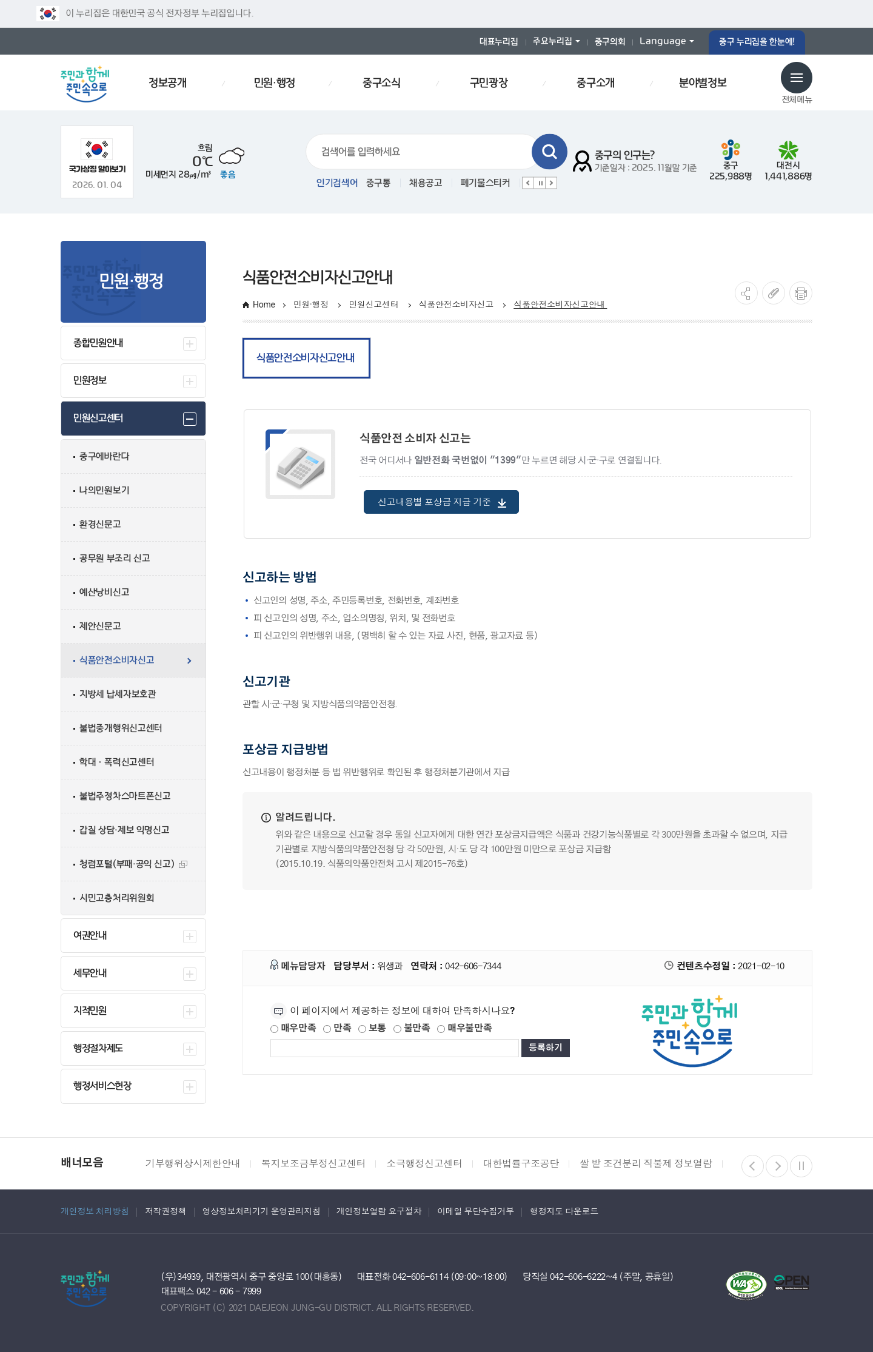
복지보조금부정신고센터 (313, 1163)
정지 (540, 183)
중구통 (378, 183)
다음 (551, 183)
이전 (528, 183)
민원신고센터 (375, 304)
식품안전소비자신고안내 (560, 304)
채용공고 (426, 183)
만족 (337, 1023)
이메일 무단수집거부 (475, 1211)
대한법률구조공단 (521, 1163)
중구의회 (610, 42)
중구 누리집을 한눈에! (757, 42)
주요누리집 (552, 41)
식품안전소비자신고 (457, 304)
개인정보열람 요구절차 (378, 1211)
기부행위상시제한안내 (193, 1163)
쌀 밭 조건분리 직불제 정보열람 (646, 1163)
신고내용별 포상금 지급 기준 (442, 497)
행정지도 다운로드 (564, 1211)
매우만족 (293, 1023)
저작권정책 (166, 1211)
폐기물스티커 (485, 183)
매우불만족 (464, 1023)
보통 (372, 1023)
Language (663, 41)
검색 (549, 152)
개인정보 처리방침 (95, 1211)
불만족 (411, 1023)
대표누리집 (499, 42)
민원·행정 (311, 304)
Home (264, 304)
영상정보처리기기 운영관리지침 (261, 1211)
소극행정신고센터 (424, 1163)
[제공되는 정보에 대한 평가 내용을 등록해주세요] (394, 1043)
